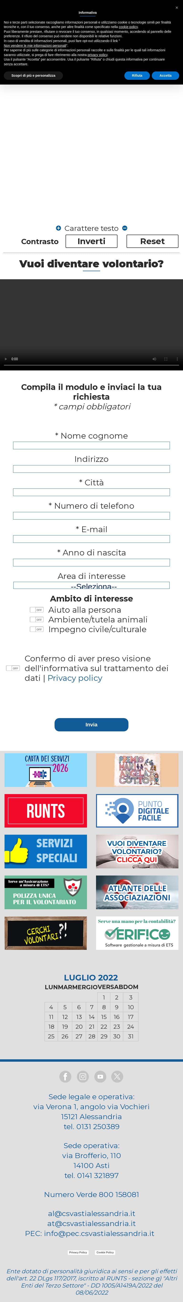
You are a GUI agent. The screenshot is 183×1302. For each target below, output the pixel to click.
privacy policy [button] (97, 55)
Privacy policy (74, 678)
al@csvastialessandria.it (91, 1213)
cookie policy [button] (128, 27)
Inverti (91, 241)
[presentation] (91, 695)
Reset (152, 241)
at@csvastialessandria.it (91, 1223)
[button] (177, 7)
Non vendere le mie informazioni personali (35, 45)
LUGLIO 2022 (91, 977)
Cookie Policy (105, 1252)
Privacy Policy (78, 1252)
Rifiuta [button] (137, 75)
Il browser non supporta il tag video (91, 324)
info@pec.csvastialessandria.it (99, 1233)
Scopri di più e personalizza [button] (33, 75)
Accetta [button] (165, 75)
